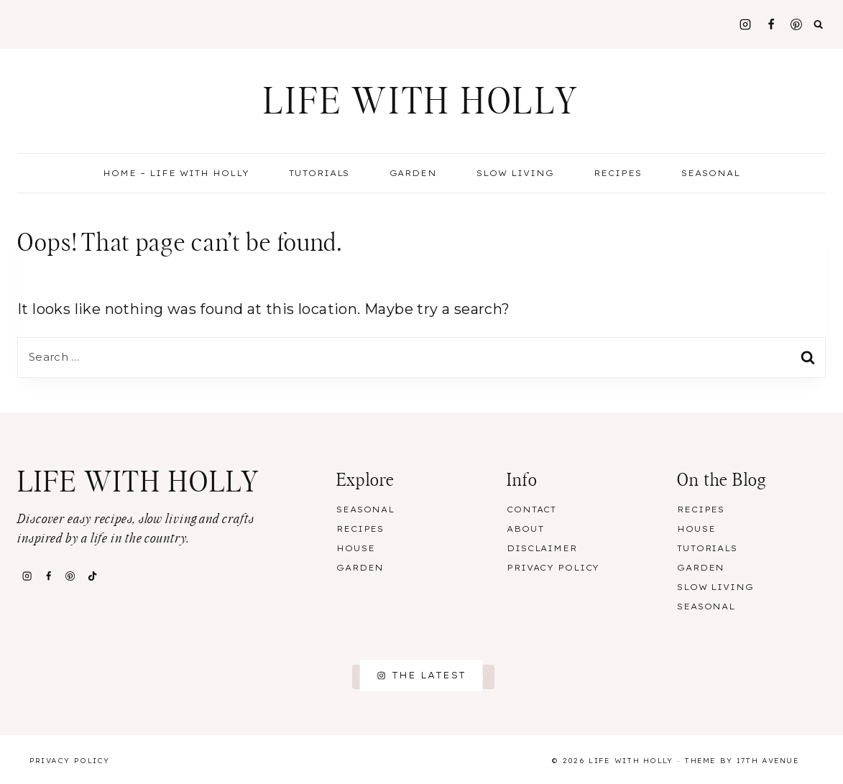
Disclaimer (542, 548)
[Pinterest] (796, 24)
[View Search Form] (818, 24)
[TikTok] (92, 576)
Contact (531, 509)
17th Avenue (768, 761)
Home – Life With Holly (176, 173)
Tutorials (319, 173)
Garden (414, 173)
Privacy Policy (553, 568)
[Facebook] (771, 24)
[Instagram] (745, 24)
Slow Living (515, 173)
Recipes (360, 529)
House (355, 548)
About (525, 529)
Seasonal (365, 509)
